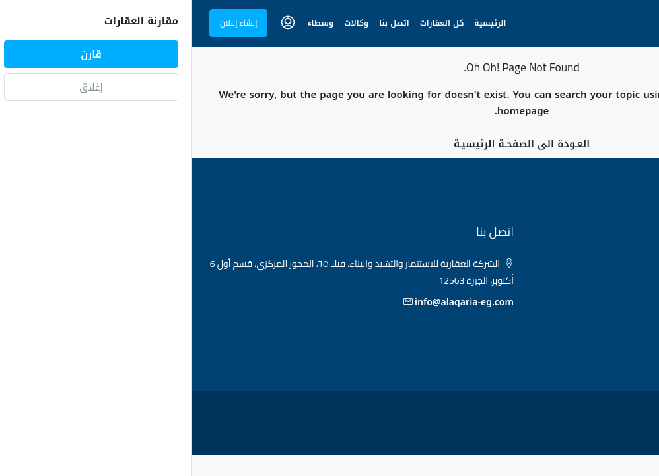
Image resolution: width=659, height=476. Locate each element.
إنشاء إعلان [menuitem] (46, 22)
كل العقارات (250, 23)
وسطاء (128, 23)
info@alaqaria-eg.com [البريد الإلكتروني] (272, 302)
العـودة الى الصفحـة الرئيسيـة (329, 144)
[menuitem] (96, 23)
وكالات (164, 23)
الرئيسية (298, 23)
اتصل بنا (202, 23)
